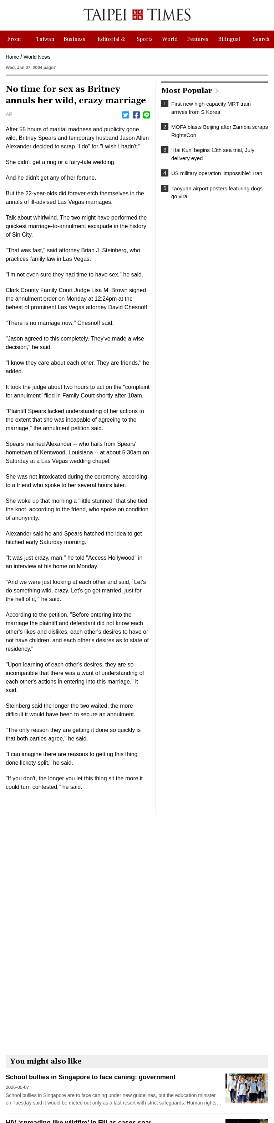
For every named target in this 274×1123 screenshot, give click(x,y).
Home (12, 57)
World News (37, 57)
